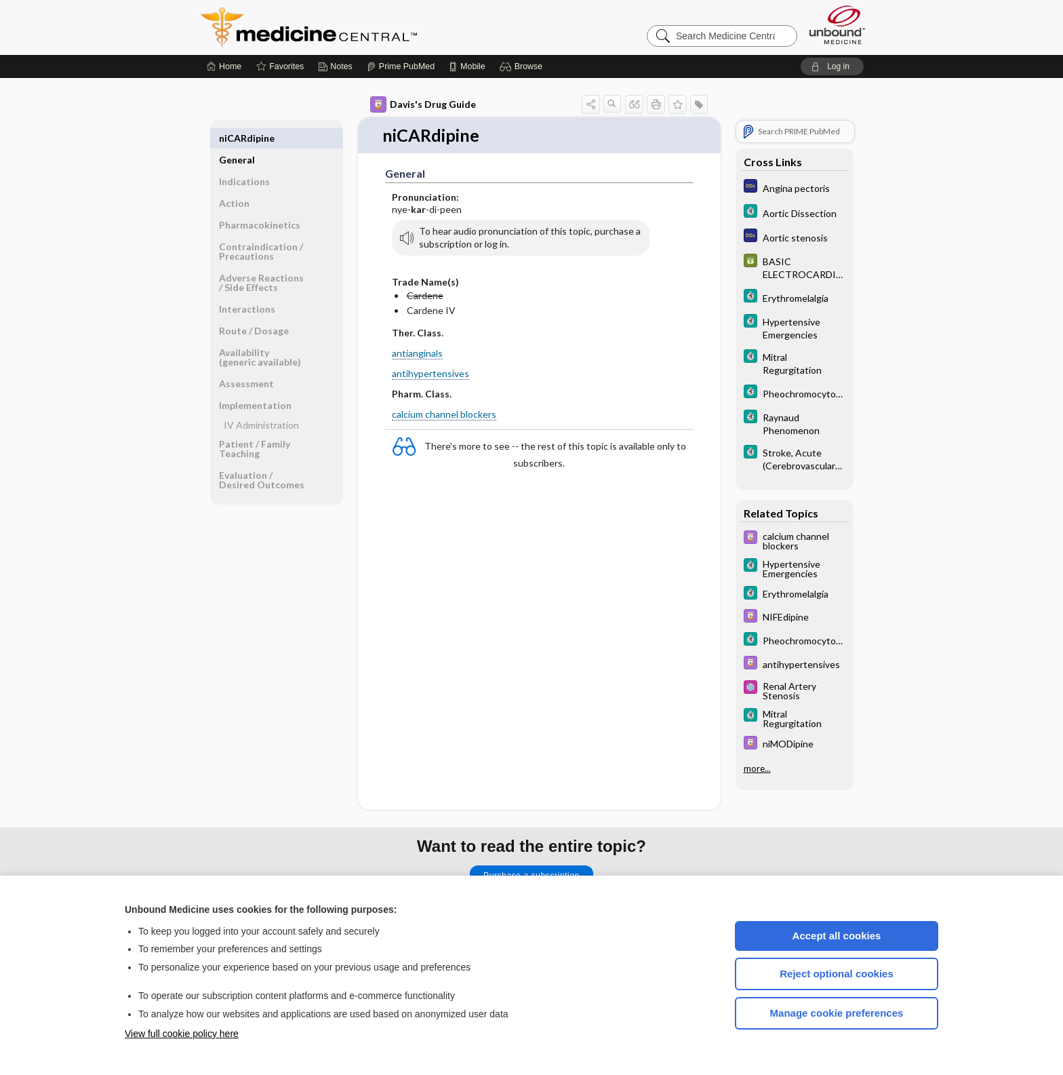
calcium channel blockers (444, 415)
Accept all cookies (837, 935)
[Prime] (401, 66)
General (237, 138)
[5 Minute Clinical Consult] (795, 212)
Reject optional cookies (837, 973)
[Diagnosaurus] (795, 187)
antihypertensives (430, 373)
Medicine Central (368, 27)
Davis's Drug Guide (423, 104)
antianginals (417, 353)
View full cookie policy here (182, 1033)
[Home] (224, 66)
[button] (523, 66)
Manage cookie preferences (837, 1013)
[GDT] (795, 267)
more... (757, 767)
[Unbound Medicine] (837, 24)
